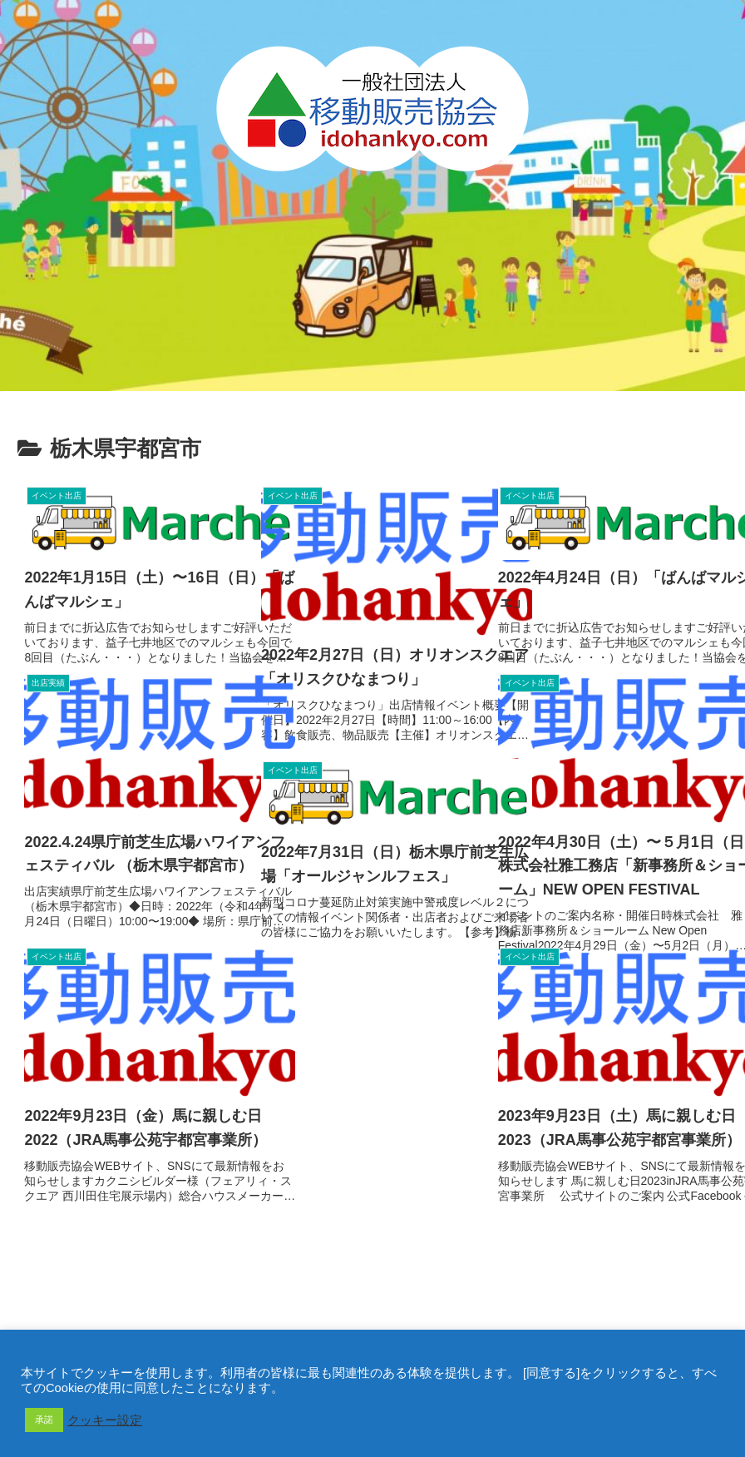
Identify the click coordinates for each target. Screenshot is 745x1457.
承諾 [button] (44, 1420)
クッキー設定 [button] (104, 1420)
